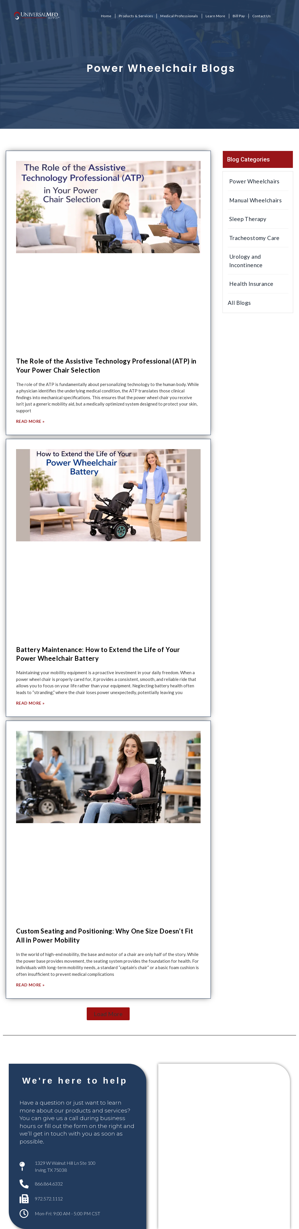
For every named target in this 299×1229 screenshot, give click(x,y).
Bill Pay (239, 16)
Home (106, 16)
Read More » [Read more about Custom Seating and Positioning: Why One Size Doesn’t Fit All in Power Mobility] (30, 984)
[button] (108, 1013)
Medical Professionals (179, 16)
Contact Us (261, 16)
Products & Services (136, 16)
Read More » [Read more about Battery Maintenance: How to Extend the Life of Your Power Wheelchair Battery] (30, 702)
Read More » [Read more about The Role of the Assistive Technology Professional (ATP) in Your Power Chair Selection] (30, 421)
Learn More (215, 16)
